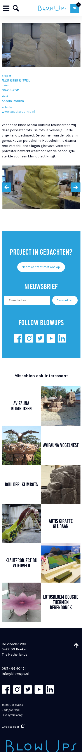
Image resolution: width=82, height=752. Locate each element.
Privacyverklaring (12, 714)
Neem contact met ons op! (41, 267)
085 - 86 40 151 (14, 668)
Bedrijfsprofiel (11, 709)
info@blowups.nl (15, 674)
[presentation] (6, 187)
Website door (13, 726)
